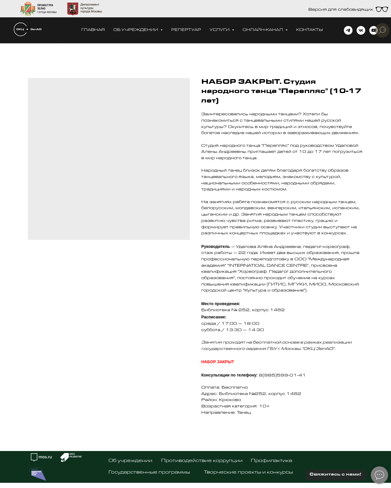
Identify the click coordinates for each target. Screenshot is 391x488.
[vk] (361, 30)
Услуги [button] (220, 30)
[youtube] (373, 30)
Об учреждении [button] (136, 30)
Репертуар (186, 30)
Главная (93, 30)
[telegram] (348, 30)
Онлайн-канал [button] (263, 30)
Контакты (309, 30)
